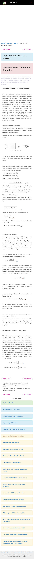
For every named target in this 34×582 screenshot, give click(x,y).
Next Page (27, 49)
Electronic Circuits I (12, 43)
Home (3, 43)
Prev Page (6, 49)
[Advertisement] (17, 24)
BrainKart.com (14, 2)
